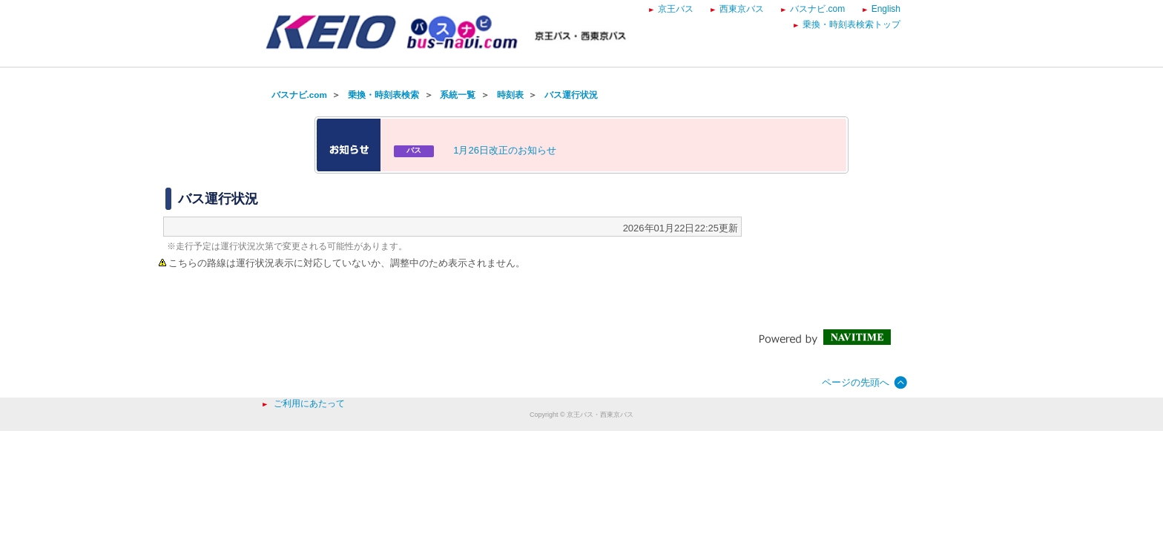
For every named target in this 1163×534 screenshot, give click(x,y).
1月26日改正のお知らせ (504, 150)
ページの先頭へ (855, 382)
